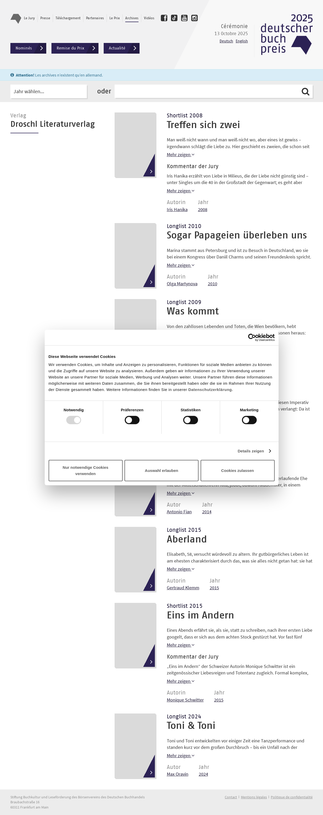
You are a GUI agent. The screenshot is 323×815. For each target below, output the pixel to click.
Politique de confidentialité (292, 797)
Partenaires (95, 18)
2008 (202, 209)
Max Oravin (177, 774)
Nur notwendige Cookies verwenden (85, 470)
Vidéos (149, 18)
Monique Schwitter (185, 700)
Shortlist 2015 (185, 606)
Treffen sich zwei (203, 125)
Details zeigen (251, 450)
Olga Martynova (182, 284)
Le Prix (114, 18)
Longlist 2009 (184, 302)
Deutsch (226, 41)
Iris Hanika (177, 209)
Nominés (31, 48)
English (242, 41)
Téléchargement (68, 18)
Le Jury (29, 18)
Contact (231, 797)
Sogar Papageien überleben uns (237, 236)
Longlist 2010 (184, 226)
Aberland (187, 540)
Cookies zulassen (237, 470)
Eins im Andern (200, 616)
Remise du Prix (77, 48)
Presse (45, 18)
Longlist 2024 (184, 717)
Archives (132, 18)
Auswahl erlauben (161, 470)
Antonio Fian (179, 512)
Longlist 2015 (184, 530)
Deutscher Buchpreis (287, 34)
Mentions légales (254, 797)
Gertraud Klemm (183, 588)
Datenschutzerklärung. (210, 389)
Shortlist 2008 (185, 116)
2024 (203, 774)
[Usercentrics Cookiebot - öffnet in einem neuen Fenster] (252, 337)
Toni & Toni (191, 726)
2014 (207, 512)
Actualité (124, 48)
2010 (212, 284)
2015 (214, 588)
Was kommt (193, 312)
